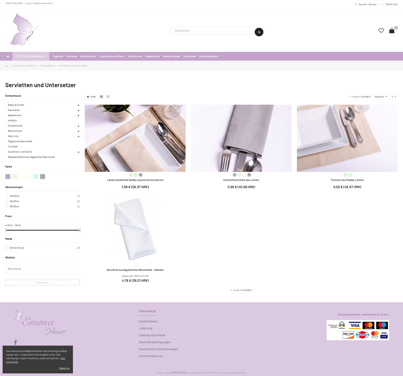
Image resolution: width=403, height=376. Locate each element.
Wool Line (13, 136)
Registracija (392, 4)
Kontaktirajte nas (151, 356)
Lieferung (145, 328)
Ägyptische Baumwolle (20, 141)
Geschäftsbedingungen (154, 342)
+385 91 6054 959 (13, 3)
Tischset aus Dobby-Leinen (347, 179)
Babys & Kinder (16, 104)
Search (259, 32)
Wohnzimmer (15, 130)
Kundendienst (148, 321)
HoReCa (12, 120)
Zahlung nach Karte (152, 335)
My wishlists (42, 282)
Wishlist (10, 257)
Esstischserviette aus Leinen (241, 179)
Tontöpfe (13, 146)
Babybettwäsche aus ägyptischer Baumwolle (31, 156)
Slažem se (64, 368)
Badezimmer (14, 115)
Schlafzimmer (15, 125)
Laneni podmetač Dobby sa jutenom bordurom (135, 179)
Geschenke (14, 109)
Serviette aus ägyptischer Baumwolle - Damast (135, 269)
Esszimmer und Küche (20, 151)
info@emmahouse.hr (42, 3)
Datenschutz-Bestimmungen (158, 349)
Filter (91, 96)
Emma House (13, 95)
